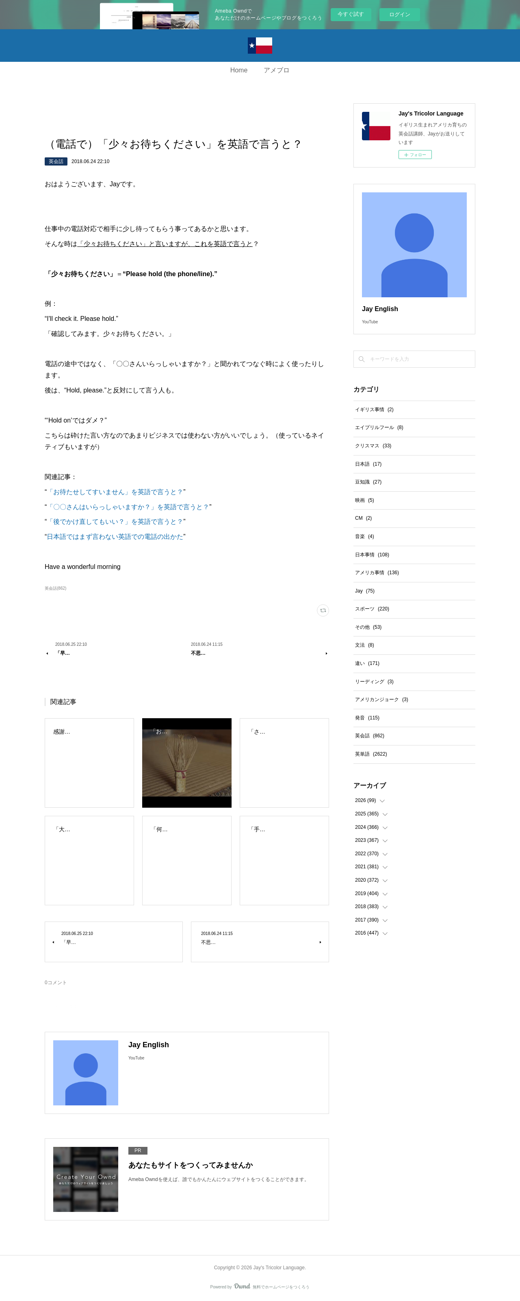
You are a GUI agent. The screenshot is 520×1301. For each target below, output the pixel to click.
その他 (368, 627)
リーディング (374, 681)
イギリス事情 (374, 409)
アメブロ (277, 70)
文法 (364, 645)
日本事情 (372, 555)
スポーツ (372, 609)
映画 (364, 500)
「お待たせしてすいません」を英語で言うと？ (115, 491)
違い (367, 663)
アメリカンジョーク (381, 699)
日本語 (368, 464)
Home (239, 70)
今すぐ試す (351, 14)
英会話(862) (55, 588)
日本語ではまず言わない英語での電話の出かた (115, 536)
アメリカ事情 (377, 572)
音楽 (364, 536)
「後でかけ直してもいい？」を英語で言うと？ (115, 521)
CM (363, 518)
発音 (367, 718)
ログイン (399, 14)
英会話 (56, 161)
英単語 (371, 754)
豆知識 (368, 482)
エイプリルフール (379, 427)
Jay (365, 591)
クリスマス (373, 446)
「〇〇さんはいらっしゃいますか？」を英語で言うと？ (128, 506)
